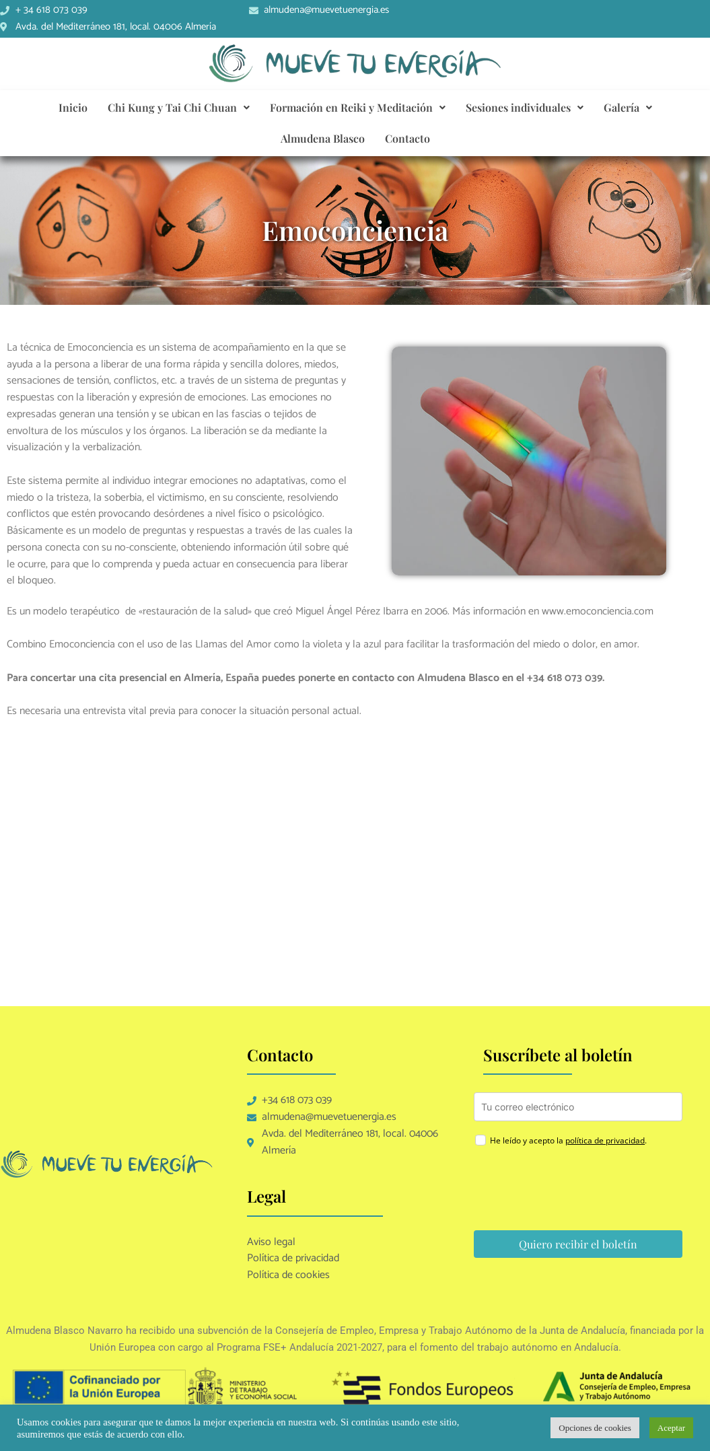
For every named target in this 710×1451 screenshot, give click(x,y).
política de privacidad (605, 1140)
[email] (578, 1106)
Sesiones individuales (524, 107)
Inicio (73, 107)
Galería (628, 107)
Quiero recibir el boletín (578, 1244)
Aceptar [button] (671, 1428)
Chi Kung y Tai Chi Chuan (179, 107)
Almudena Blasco (323, 138)
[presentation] (576, 1190)
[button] (179, 107)
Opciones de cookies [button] (595, 1428)
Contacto (407, 138)
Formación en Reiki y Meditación (358, 107)
